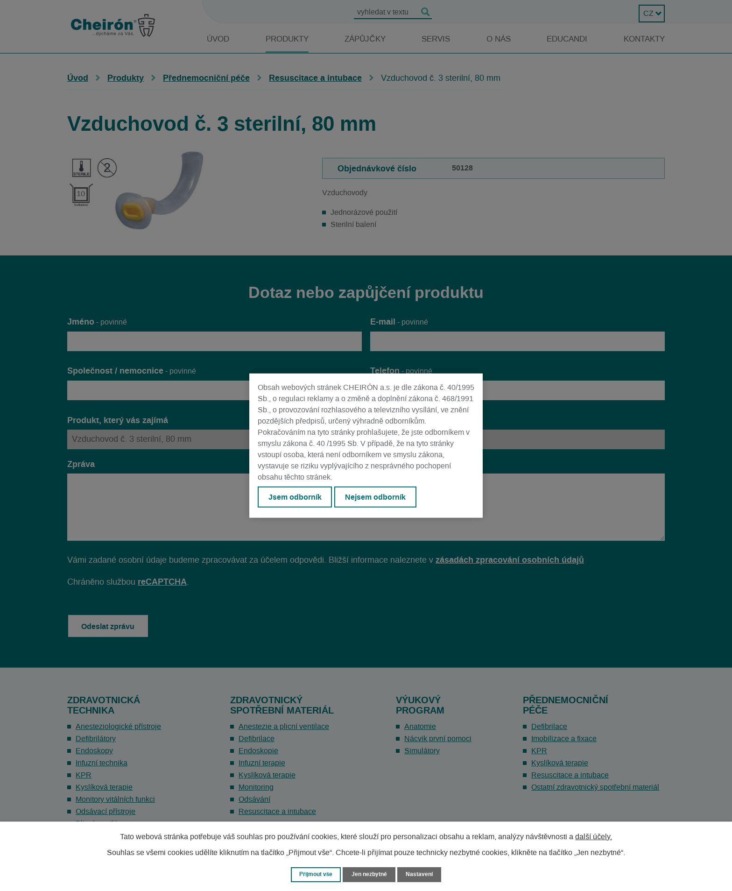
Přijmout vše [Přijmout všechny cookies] (314, 874)
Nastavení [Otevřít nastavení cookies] (422, 874)
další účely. (593, 836)
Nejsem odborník (380, 498)
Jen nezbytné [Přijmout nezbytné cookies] (370, 874)
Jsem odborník (296, 498)
